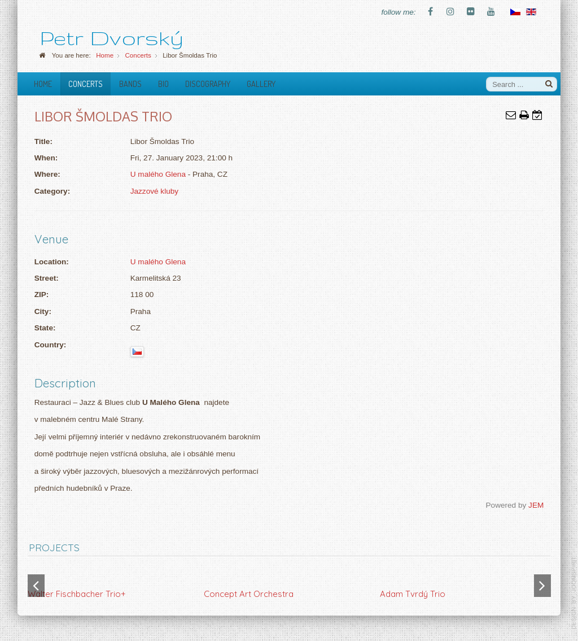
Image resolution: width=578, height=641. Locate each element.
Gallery (261, 84)
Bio (163, 84)
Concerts (85, 84)
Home (43, 84)
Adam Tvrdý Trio (412, 593)
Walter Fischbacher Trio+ (77, 593)
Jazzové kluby (154, 191)
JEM (536, 505)
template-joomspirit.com (574, 593)
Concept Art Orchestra (249, 593)
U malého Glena (158, 174)
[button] (542, 585)
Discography (207, 84)
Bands (130, 84)
